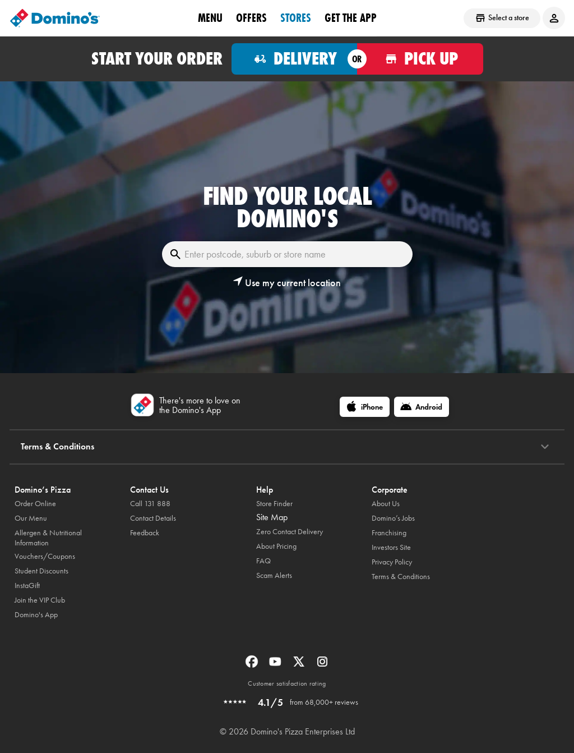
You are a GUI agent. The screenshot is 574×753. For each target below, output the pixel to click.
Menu (210, 17)
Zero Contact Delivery (289, 531)
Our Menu (31, 518)
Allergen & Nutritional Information (48, 538)
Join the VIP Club (40, 600)
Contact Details (153, 518)
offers (251, 17)
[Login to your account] (554, 18)
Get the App (351, 17)
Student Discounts (41, 571)
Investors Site (391, 547)
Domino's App (36, 614)
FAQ (263, 561)
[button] (287, 283)
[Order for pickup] (420, 59)
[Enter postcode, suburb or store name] (287, 254)
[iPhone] (365, 407)
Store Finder (274, 503)
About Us (386, 503)
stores (295, 17)
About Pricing (276, 546)
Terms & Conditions (401, 576)
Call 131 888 (150, 503)
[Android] (421, 407)
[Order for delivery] (295, 59)
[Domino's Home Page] (55, 18)
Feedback (144, 533)
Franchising (389, 533)
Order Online (35, 503)
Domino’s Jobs (393, 518)
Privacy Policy (392, 562)
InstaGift (27, 585)
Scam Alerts (274, 575)
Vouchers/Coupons (45, 556)
